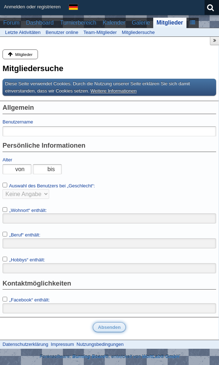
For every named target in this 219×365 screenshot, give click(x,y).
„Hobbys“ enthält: (24, 259)
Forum (11, 22)
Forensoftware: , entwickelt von (110, 356)
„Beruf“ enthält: (21, 235)
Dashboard (39, 22)
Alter (7, 159)
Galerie (141, 22)
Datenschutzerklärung (25, 344)
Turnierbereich (78, 22)
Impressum (62, 344)
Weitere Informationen (113, 91)
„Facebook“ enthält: (26, 300)
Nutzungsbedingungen (100, 344)
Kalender (114, 22)
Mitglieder (169, 22)
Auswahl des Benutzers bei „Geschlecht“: (49, 185)
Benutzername (18, 122)
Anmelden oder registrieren (32, 6)
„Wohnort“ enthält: (25, 210)
